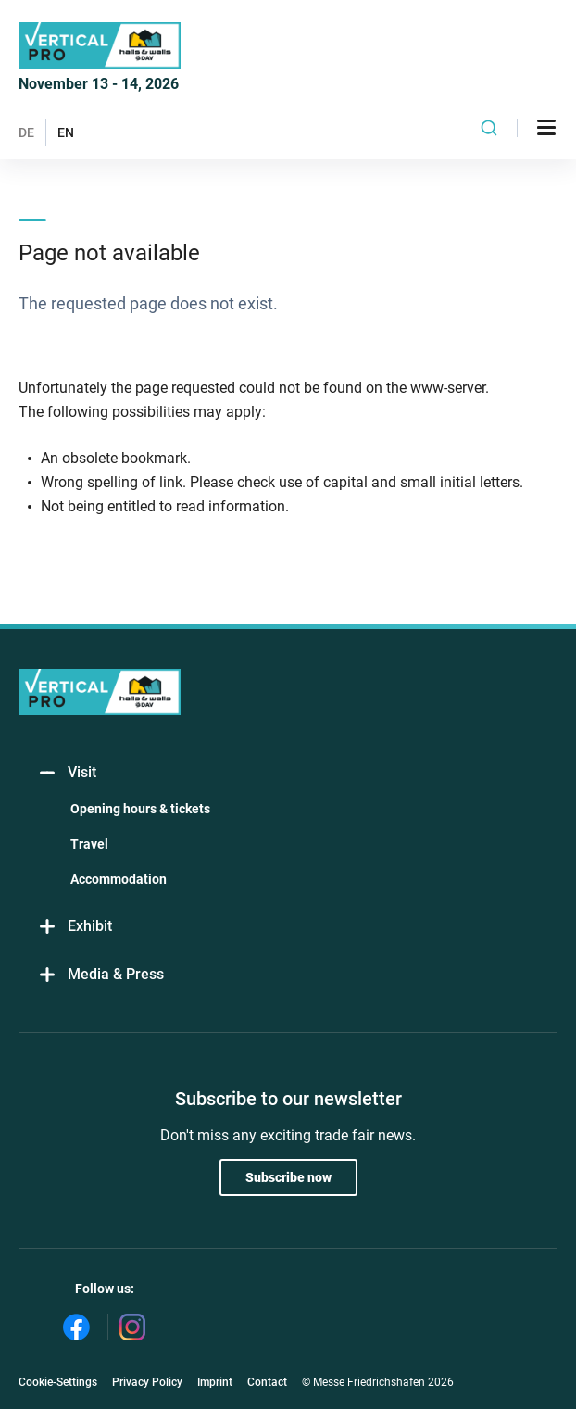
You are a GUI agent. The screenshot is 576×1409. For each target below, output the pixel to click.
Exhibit (74, 927)
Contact (267, 1382)
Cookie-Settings (58, 1382)
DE (26, 132)
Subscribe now (288, 1177)
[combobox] (489, 128)
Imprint (214, 1382)
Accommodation (118, 879)
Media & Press (100, 975)
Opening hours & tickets (140, 808)
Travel (89, 844)
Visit (66, 773)
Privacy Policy (147, 1382)
